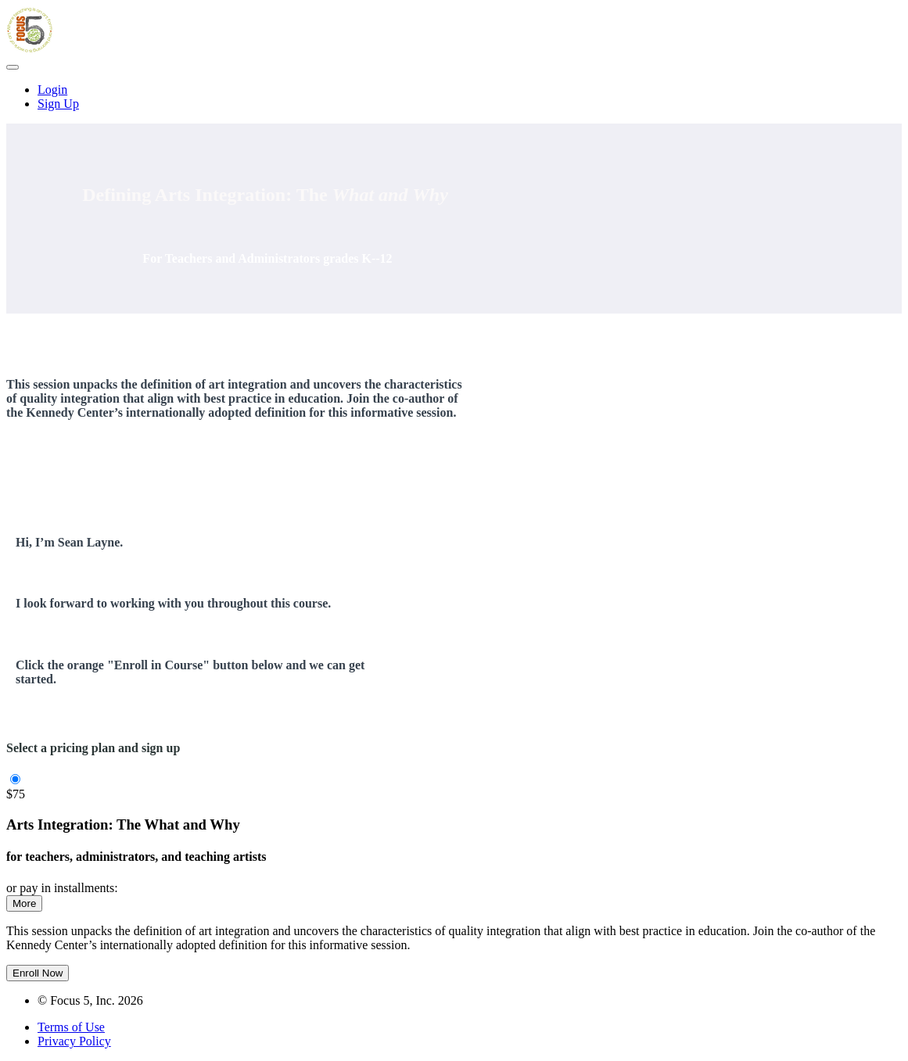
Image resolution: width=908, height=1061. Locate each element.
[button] (12, 67)
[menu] (454, 97)
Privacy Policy (74, 1041)
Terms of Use (71, 1027)
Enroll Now (38, 973)
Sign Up (58, 103)
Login (52, 89)
